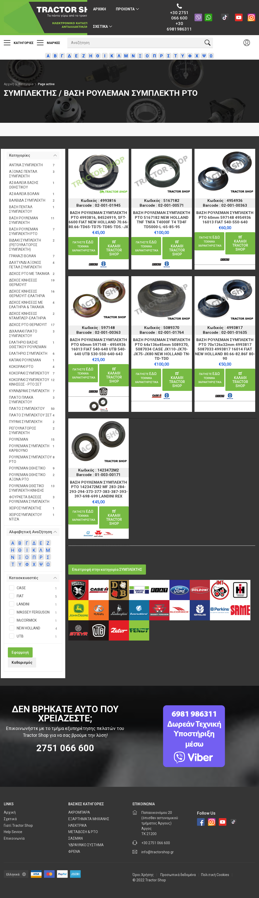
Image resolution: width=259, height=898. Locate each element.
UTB (33, 636)
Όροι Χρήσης (143, 875)
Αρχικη (99, 9)
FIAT (33, 596)
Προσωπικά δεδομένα (178, 875)
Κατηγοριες (19, 42)
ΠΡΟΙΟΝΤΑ (125, 9)
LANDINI (33, 604)
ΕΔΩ (83, 246)
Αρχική (9, 84)
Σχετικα (100, 27)
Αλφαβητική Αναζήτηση (30, 532)
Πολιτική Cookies (215, 875)
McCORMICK (33, 621)
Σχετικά (10, 819)
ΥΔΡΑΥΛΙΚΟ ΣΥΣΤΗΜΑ (86, 845)
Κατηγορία (25, 84)
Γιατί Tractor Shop (18, 825)
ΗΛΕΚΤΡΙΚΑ (77, 825)
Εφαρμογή (20, 652)
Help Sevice (13, 832)
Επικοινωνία (14, 838)
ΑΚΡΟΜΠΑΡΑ (79, 812)
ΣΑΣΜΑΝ (75, 838)
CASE (33, 588)
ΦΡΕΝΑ (74, 851)
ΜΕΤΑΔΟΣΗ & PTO (83, 832)
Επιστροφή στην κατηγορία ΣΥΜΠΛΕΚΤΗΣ (107, 570)
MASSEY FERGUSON (33, 612)
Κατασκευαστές (23, 578)
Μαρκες (48, 42)
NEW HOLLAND (33, 628)
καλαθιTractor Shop (114, 248)
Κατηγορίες (19, 155)
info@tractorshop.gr (157, 852)
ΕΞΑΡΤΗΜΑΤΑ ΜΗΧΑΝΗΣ (88, 819)
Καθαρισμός (22, 662)
